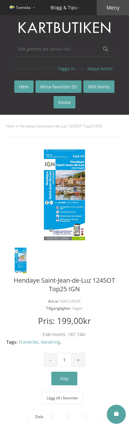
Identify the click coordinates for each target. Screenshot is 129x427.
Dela (39, 416)
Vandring (50, 342)
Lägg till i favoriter (62, 398)
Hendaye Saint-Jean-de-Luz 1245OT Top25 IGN (61, 126)
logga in (66, 68)
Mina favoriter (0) (58, 87)
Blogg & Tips (63, 7)
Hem (10, 126)
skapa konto (100, 68)
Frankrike (28, 342)
